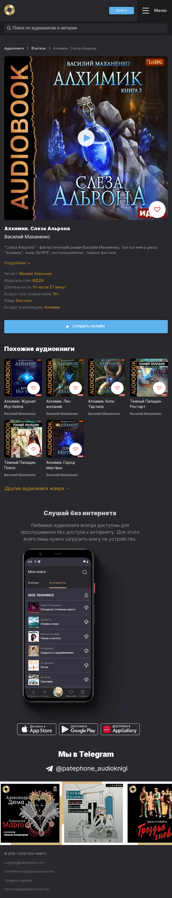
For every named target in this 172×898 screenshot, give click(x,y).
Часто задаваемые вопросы (26, 889)
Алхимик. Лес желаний (58, 404)
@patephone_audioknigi (86, 768)
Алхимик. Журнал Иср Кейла (20, 404)
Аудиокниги (14, 48)
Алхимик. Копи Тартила (101, 404)
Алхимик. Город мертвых (60, 465)
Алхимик (52, 307)
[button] (121, 10)
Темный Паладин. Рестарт (146, 404)
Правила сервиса (18, 880)
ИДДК (38, 280)
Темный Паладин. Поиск (20, 465)
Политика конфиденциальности (29, 871)
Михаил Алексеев (35, 273)
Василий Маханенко (27, 236)
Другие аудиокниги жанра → (37, 488)
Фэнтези (38, 48)
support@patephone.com (24, 863)
